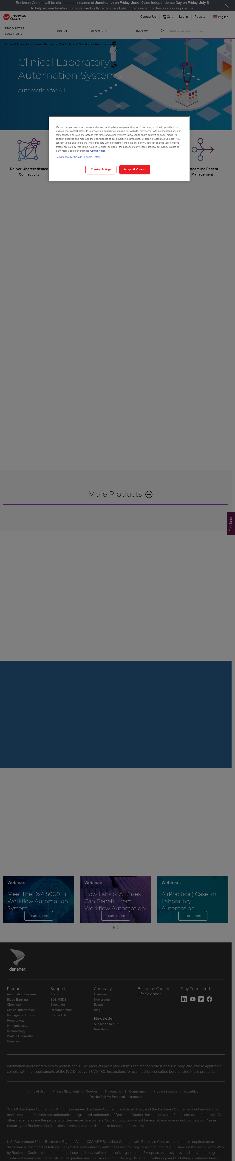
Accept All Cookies (134, 169)
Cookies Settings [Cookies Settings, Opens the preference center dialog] (101, 169)
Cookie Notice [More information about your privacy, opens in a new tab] (97, 151)
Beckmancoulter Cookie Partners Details (78, 157)
